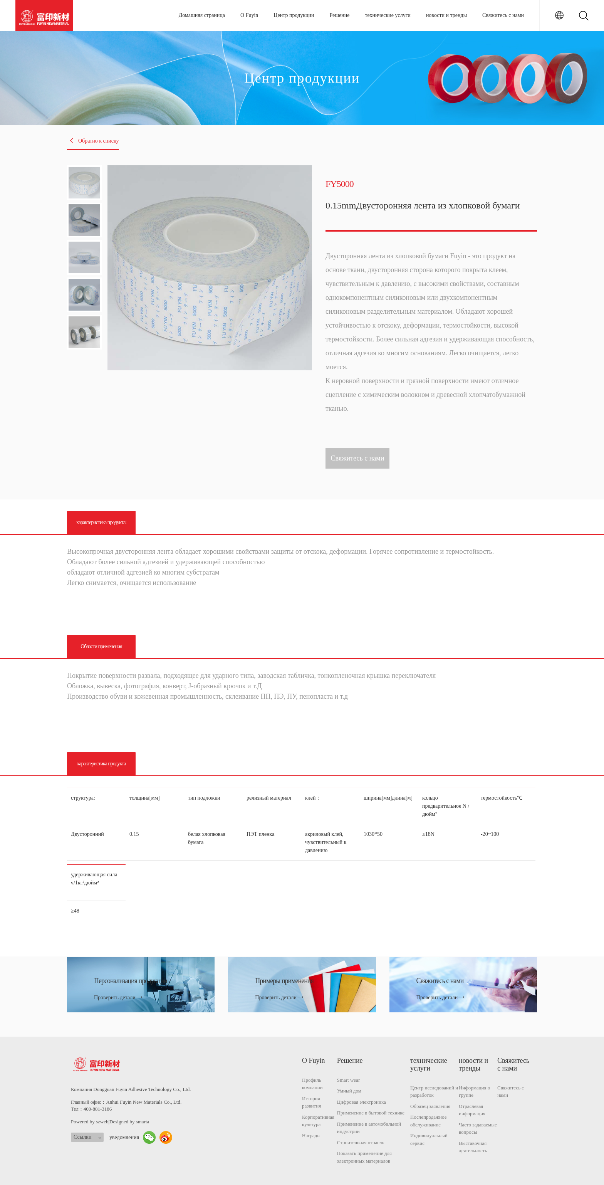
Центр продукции (293, 15)
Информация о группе (474, 1091)
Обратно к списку (94, 141)
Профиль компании (312, 1084)
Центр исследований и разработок (434, 1091)
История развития (311, 1102)
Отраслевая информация (472, 1110)
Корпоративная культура (318, 1121)
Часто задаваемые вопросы (478, 1128)
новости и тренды (446, 15)
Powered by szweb (89, 1121)
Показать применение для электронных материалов (364, 1157)
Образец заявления (430, 1106)
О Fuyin (249, 15)
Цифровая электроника (361, 1102)
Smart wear (348, 1080)
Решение (339, 15)
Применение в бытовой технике (370, 1113)
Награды (311, 1135)
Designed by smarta (129, 1121)
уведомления (124, 1137)
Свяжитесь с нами (503, 15)
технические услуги (387, 15)
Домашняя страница (202, 15)
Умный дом (349, 1091)
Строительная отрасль (360, 1142)
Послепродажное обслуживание (428, 1121)
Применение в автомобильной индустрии (369, 1128)
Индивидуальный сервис (429, 1139)
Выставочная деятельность (473, 1147)
